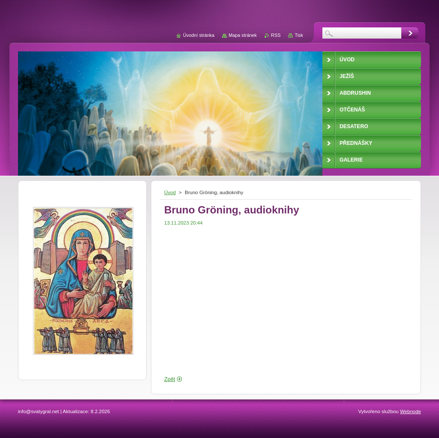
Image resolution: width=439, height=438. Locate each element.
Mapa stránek (243, 35)
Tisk (299, 35)
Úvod (170, 192)
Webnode (410, 411)
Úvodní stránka (198, 35)
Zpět (169, 379)
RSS (275, 35)
